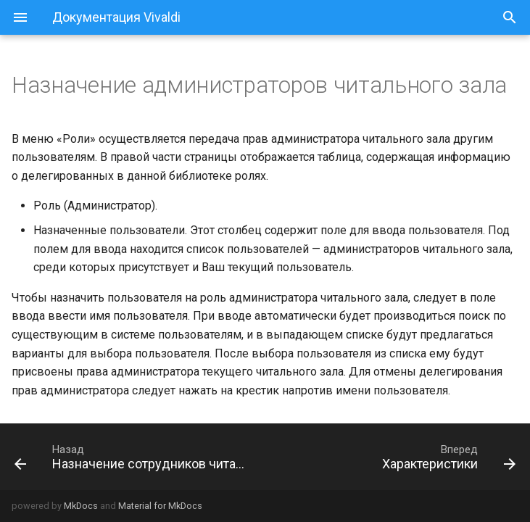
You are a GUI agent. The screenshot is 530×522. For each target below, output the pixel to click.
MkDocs (81, 505)
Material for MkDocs (160, 505)
